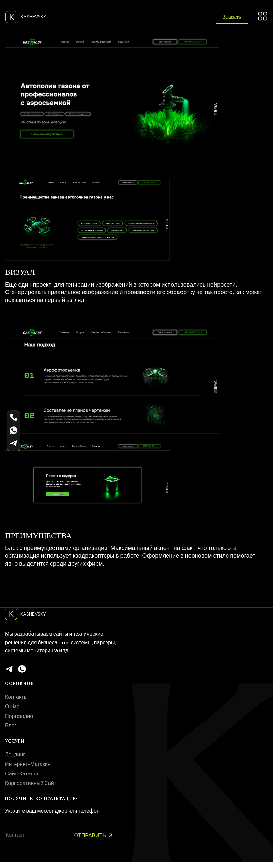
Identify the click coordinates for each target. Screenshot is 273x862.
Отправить (94, 835)
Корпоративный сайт (30, 783)
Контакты (16, 697)
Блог (10, 725)
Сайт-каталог (22, 773)
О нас (12, 706)
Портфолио (19, 716)
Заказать (232, 16)
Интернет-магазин (28, 764)
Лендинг (15, 754)
